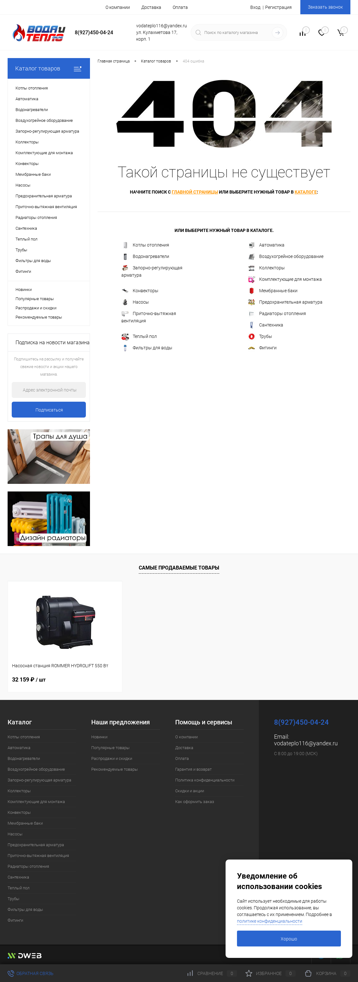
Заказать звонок (325, 7)
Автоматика (266, 245)
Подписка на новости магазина (53, 342)
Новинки (24, 289)
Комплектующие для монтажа (285, 279)
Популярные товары (35, 298)
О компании (117, 7)
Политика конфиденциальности (204, 780)
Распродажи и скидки (36, 308)
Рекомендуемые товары (39, 317)
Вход (255, 7)
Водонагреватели (145, 256)
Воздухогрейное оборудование (285, 256)
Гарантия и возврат (193, 769)
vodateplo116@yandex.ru (306, 743)
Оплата (180, 7)
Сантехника (265, 325)
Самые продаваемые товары (179, 568)
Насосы (135, 302)
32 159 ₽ (29, 679)
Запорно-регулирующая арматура (151, 271)
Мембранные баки (272, 291)
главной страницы (195, 191)
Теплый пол (139, 336)
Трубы (260, 336)
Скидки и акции (189, 790)
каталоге (306, 191)
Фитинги (262, 348)
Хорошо (289, 938)
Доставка (151, 7)
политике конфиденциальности (269, 921)
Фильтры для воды (146, 348)
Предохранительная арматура (285, 302)
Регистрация (278, 7)
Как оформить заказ (194, 801)
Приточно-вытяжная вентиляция (148, 316)
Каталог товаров (48, 68)
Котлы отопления (145, 245)
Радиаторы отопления (277, 314)
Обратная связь (31, 973)
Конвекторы (139, 291)
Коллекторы (266, 268)
